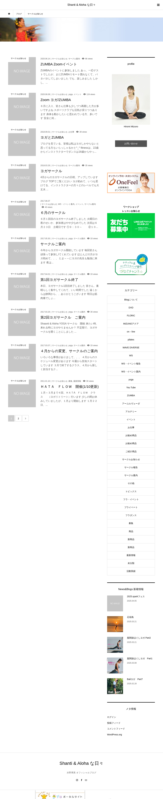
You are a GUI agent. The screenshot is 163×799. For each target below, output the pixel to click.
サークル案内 (131, 475)
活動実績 (131, 571)
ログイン (111, 717)
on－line (131, 331)
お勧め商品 (131, 435)
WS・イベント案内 (131, 371)
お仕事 (131, 427)
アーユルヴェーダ (131, 403)
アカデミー (131, 411)
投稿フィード (113, 723)
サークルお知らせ (131, 459)
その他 (131, 483)
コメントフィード (116, 728)
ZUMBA (131, 395)
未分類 (131, 563)
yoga (131, 379)
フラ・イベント (131, 499)
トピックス (131, 491)
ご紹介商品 (131, 451)
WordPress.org (114, 734)
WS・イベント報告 (131, 363)
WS (131, 355)
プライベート (131, 507)
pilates (131, 339)
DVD (131, 307)
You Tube (131, 387)
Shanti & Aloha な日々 (81, 4)
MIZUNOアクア (131, 323)
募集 (131, 523)
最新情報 (131, 555)
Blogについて (131, 299)
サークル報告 (131, 467)
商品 (131, 531)
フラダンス (131, 515)
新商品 (131, 539)
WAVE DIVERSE (131, 347)
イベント (131, 419)
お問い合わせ (131, 143)
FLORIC (131, 315)
